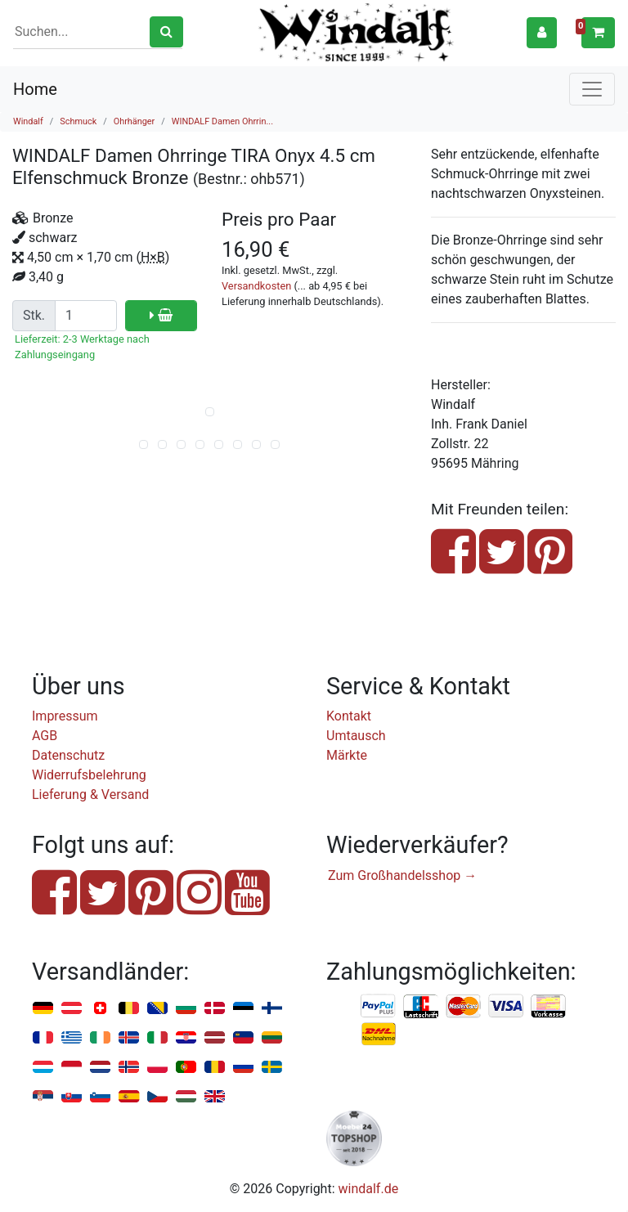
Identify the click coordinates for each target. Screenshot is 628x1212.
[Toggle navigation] (592, 89)
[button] (542, 32)
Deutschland (43, 1009)
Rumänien (214, 1068)
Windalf (28, 121)
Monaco (71, 1068)
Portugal (186, 1068)
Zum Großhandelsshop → (402, 875)
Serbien (43, 1097)
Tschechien (157, 1097)
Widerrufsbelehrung (89, 775)
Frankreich (43, 1038)
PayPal (378, 1007)
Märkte (346, 755)
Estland (243, 1009)
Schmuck (78, 121)
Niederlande (100, 1068)
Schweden (272, 1068)
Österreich (71, 1009)
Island (129, 1038)
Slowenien (100, 1097)
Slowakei (71, 1097)
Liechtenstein (243, 1038)
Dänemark (214, 1009)
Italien (157, 1038)
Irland (100, 1038)
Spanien (129, 1097)
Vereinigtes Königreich (214, 1097)
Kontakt (348, 716)
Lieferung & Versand (90, 794)
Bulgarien (186, 1009)
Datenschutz (68, 755)
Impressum (65, 716)
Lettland (214, 1038)
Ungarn (186, 1097)
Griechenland (71, 1038)
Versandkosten (256, 286)
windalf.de (369, 1188)
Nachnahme (378, 1034)
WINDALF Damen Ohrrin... (222, 121)
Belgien (129, 1009)
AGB (44, 735)
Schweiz (100, 1009)
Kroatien (186, 1038)
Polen (157, 1068)
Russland (243, 1068)
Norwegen (129, 1068)
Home (35, 89)
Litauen (272, 1038)
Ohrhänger (134, 121)
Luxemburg (43, 1068)
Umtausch (356, 735)
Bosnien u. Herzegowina (157, 1009)
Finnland (272, 1009)
